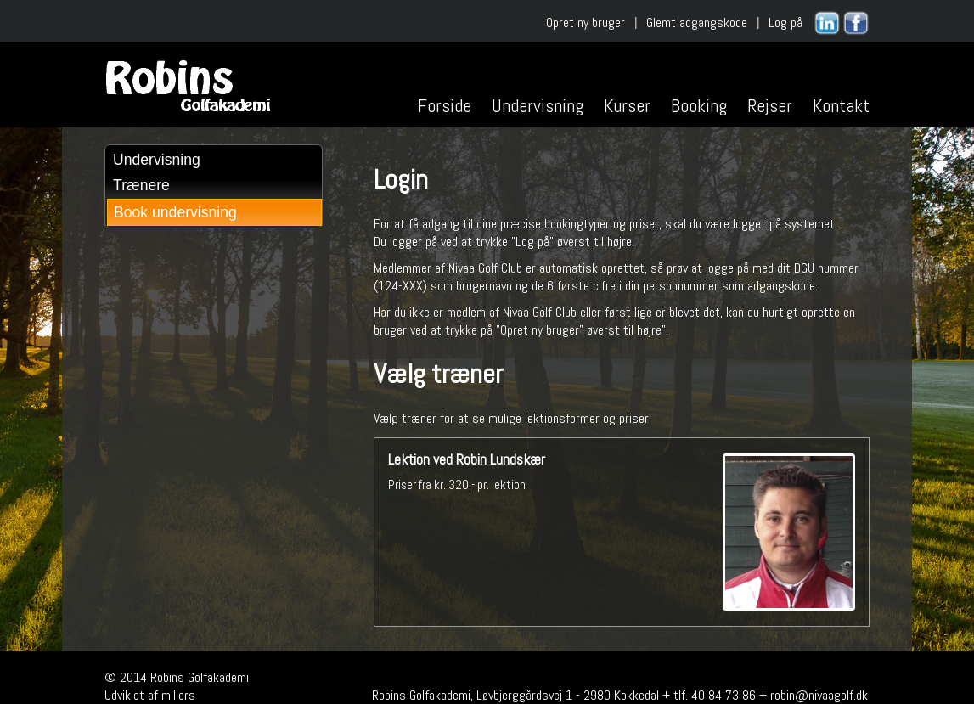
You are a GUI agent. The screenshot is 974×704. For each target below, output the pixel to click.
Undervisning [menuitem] (156, 159)
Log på (785, 22)
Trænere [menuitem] (141, 185)
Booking (699, 105)
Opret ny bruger (585, 22)
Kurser (627, 105)
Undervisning (537, 105)
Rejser (769, 105)
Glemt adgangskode (696, 22)
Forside (444, 105)
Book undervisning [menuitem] (175, 212)
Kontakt (841, 105)
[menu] (213, 186)
